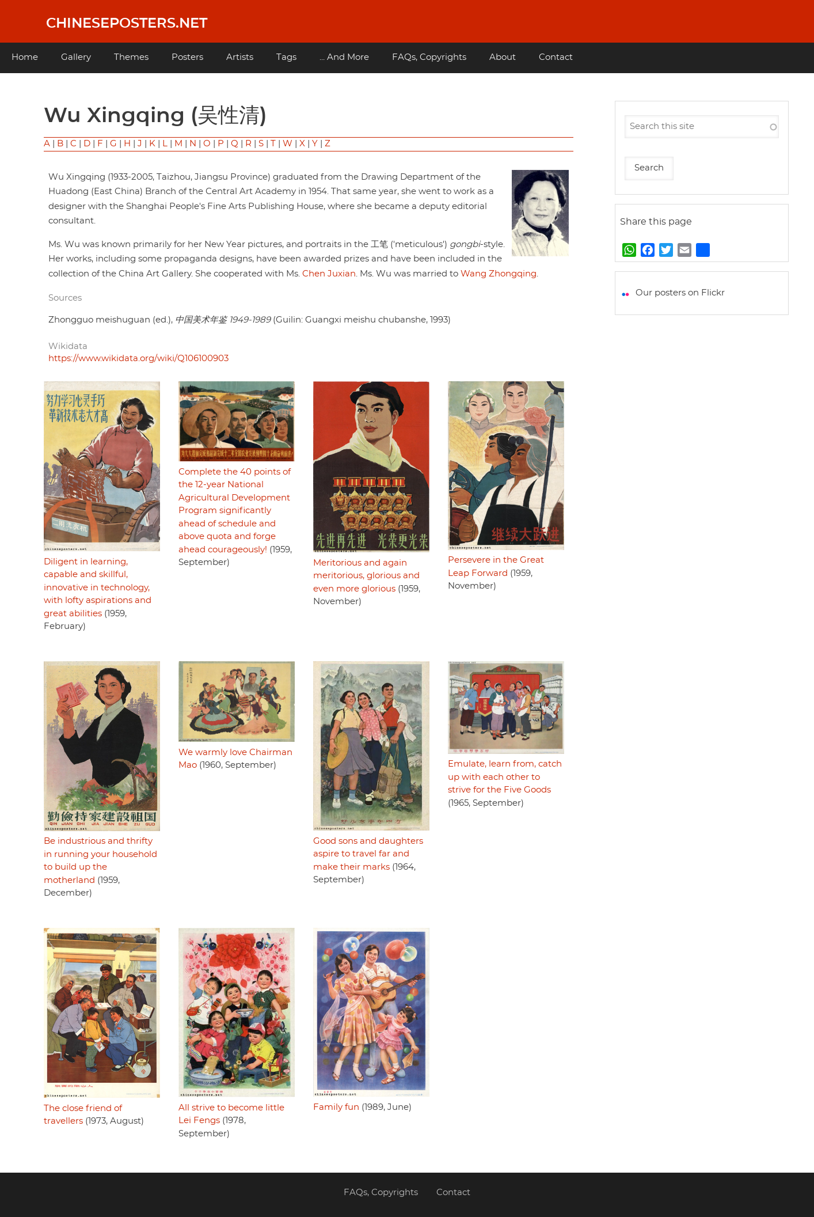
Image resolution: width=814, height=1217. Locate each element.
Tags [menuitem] (286, 57)
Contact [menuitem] (556, 57)
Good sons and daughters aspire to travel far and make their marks (368, 854)
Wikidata (68, 346)
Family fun (336, 1107)
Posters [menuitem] (187, 57)
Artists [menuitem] (239, 57)
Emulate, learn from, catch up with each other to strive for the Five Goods (505, 777)
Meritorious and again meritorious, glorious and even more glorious (366, 576)
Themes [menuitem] (131, 57)
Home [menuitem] (25, 57)
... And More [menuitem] (344, 57)
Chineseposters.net (126, 24)
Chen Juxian (329, 274)
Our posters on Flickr (680, 293)
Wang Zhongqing (499, 274)
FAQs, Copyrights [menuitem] (429, 57)
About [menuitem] (502, 57)
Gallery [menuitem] (76, 57)
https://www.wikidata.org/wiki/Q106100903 (138, 358)
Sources (65, 298)
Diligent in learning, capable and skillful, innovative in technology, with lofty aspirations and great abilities (97, 588)
